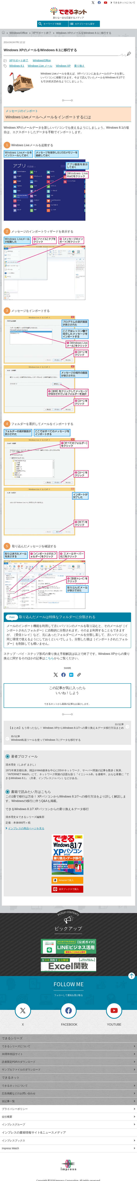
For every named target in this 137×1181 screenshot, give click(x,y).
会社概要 (68, 1116)
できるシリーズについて (68, 1046)
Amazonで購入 (66, 880)
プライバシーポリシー (68, 1108)
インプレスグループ (68, 1124)
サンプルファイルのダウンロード (68, 1069)
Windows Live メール (40, 65)
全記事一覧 (68, 1101)
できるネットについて (123, 2)
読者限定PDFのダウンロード (68, 1061)
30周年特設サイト (68, 1054)
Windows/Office (19, 32)
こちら (49, 658)
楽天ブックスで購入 (69, 889)
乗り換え (79, 65)
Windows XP (63, 65)
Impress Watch (68, 1148)
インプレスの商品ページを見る (25, 828)
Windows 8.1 (16, 65)
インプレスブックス (68, 1140)
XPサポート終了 (41, 32)
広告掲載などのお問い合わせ (68, 1093)
